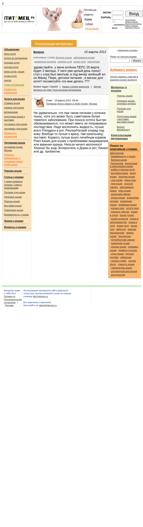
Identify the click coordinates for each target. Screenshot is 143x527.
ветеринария (11, 112)
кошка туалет (127, 215)
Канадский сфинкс (121, 194)
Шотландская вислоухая (124, 271)
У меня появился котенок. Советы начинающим (13, 185)
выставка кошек (119, 173)
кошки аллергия (119, 218)
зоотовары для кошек (15, 128)
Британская (117, 163)
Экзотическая (118, 275)
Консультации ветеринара (121, 136)
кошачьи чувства (120, 211)
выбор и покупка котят (123, 169)
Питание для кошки (14, 192)
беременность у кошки (123, 156)
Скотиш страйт (118, 261)
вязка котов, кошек (14, 71)
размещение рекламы (127, 50)
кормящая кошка (127, 204)
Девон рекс (130, 180)
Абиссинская (117, 153)
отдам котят (10, 76)
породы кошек (118, 246)
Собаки (89, 24)
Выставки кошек (13, 205)
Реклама (9, 305)
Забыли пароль (131, 22)
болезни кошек (64, 57)
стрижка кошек (12, 103)
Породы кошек (12, 201)
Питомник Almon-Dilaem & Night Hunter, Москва (71, 103)
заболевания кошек (84, 57)
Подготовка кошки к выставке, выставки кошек (126, 119)
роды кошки (117, 253)
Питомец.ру (9, 296)
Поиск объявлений (14, 85)
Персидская (93, 61)
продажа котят (12, 62)
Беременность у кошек (16, 214)
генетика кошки (126, 176)
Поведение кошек (13, 210)
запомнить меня (118, 26)
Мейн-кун (121, 229)
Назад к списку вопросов (75, 86)
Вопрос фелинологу (123, 128)
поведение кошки (120, 243)
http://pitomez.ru (40, 296)
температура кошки (121, 268)
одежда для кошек (14, 107)
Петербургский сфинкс (123, 239)
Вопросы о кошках (119, 89)
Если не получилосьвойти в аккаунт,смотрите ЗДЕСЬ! (133, 26)
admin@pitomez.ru (48, 305)
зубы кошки (124, 190)
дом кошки (116, 183)
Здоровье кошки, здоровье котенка (126, 102)
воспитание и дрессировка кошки (124, 165)
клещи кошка (118, 197)
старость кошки (126, 264)
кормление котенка (45, 61)
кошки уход (79, 61)
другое (7, 80)
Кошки (88, 19)
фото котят (10, 54)
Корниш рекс (118, 208)
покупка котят (11, 67)
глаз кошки (117, 180)
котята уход (65, 61)
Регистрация (92, 28)
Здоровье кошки (13, 197)
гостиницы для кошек (15, 124)
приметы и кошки (127, 250)
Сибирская (126, 257)
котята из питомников (15, 58)
